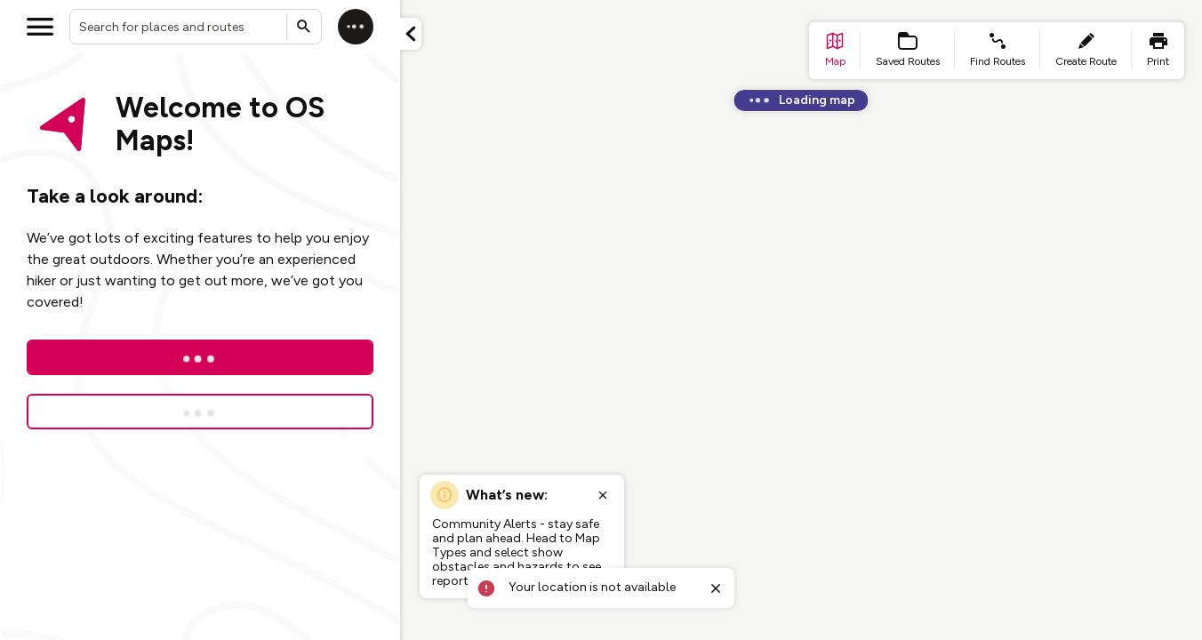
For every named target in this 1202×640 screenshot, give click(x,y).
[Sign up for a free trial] (200, 411)
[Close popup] (602, 495)
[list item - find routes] (997, 50)
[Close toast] (715, 588)
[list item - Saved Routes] (908, 50)
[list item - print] (1158, 50)
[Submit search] (304, 27)
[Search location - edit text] (195, 26)
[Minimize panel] (410, 34)
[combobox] (195, 26)
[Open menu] (40, 26)
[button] (410, 33)
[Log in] (355, 26)
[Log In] (200, 357)
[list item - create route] (1086, 50)
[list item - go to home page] (835, 50)
